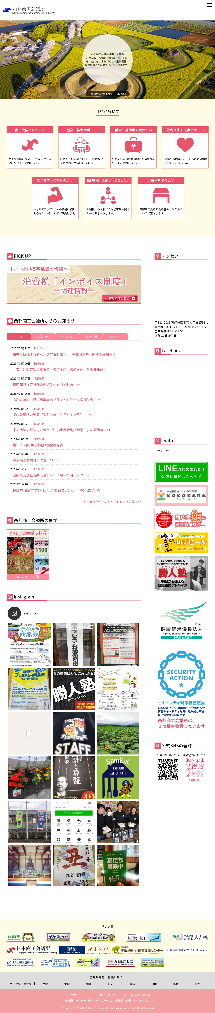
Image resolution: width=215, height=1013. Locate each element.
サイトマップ (108, 995)
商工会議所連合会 (20, 984)
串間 (197, 984)
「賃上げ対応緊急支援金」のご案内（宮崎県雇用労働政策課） (60, 369)
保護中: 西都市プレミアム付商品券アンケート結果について (57, 490)
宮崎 (45, 984)
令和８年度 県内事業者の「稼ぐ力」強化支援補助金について (60, 399)
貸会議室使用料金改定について (36, 459)
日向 (110, 984)
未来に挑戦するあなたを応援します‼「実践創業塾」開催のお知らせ (64, 354)
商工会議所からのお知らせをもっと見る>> (112, 501)
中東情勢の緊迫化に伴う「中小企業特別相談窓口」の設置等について (65, 429)
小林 (175, 984)
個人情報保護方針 (141, 995)
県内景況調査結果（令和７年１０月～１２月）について (55, 414)
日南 (154, 984)
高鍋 (132, 984)
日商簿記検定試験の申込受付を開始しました (46, 384)
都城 (67, 984)
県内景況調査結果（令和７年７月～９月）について (51, 475)
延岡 (89, 984)
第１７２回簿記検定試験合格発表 (38, 444)
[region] (107, 59)
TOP (74, 995)
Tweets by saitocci (162, 450)
